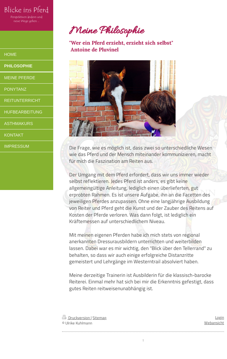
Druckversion (76, 318)
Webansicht (214, 323)
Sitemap (99, 318)
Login (219, 317)
